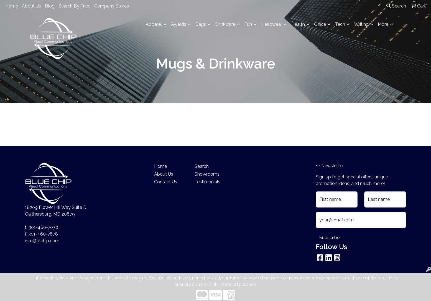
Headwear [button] (271, 24)
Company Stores (111, 6)
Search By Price (74, 6)
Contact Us (165, 181)
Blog (50, 6)
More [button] (383, 24)
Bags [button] (200, 24)
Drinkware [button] (225, 24)
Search (396, 6)
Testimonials (207, 181)
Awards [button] (178, 24)
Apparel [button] (154, 24)
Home (11, 6)
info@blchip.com (42, 240)
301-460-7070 (43, 227)
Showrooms (207, 174)
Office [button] (320, 24)
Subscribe (329, 237)
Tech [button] (340, 24)
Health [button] (298, 24)
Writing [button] (361, 24)
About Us (31, 6)
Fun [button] (248, 24)
